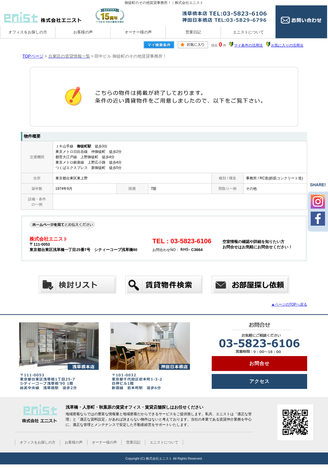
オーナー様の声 (138, 32)
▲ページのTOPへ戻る (289, 304)
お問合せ (259, 363)
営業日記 (193, 32)
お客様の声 (83, 32)
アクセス (259, 381)
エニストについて (248, 32)
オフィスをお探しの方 (27, 32)
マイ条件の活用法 (248, 45)
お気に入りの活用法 (287, 45)
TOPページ (33, 56)
